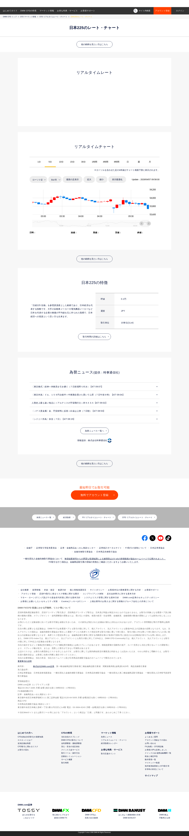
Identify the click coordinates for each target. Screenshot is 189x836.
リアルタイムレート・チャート (114, 740)
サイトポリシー (97, 590)
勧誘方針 (62, 590)
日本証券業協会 (157, 548)
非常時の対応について (154, 769)
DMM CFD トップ (10, 17)
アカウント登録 (162, 11)
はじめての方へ (25, 733)
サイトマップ (151, 775)
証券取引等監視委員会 (46, 548)
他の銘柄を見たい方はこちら (94, 44)
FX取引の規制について (136, 548)
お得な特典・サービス (67, 11)
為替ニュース (106, 737)
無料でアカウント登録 (94, 495)
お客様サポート (88, 11)
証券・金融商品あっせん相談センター (78, 548)
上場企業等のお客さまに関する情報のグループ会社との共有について (122, 601)
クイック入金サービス (70, 750)
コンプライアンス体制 (93, 594)
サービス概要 (66, 759)
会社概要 (25, 590)
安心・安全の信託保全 (70, 747)
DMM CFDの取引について (72, 740)
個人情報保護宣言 (78, 590)
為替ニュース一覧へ (94, 431)
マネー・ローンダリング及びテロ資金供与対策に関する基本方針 (50, 597)
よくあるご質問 (151, 737)
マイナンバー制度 (152, 763)
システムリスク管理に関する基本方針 (101, 597)
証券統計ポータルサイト (110, 548)
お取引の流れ (23, 750)
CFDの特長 (66, 733)
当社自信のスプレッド (70, 737)
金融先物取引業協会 (83, 552)
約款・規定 (49, 590)
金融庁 (29, 548)
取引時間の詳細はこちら (94, 336)
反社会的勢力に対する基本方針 (121, 594)
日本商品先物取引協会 (106, 552)
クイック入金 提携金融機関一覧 (158, 753)
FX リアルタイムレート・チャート (96, 517)
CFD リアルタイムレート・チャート (53, 17)
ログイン (180, 11)
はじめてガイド (10, 11)
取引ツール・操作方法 (70, 753)
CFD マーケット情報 (28, 17)
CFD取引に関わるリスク (28, 747)
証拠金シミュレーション (71, 756)
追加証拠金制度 (24, 743)
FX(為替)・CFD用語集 (154, 747)
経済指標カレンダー (109, 743)
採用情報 (36, 590)
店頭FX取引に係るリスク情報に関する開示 (59, 594)
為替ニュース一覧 (43, 517)
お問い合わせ (150, 743)
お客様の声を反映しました (156, 750)
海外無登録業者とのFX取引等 (157, 766)
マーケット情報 (47, 11)
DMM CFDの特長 (28, 11)
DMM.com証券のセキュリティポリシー (141, 597)
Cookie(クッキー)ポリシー (73, 601)
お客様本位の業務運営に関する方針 (124, 590)
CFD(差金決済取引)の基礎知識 (30, 737)
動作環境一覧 (150, 759)
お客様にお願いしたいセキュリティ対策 (39, 601)
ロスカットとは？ (25, 740)
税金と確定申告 (151, 756)
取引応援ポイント (108, 754)
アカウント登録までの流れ (156, 740)
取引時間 (65, 763)
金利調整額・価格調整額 (71, 743)
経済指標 (66, 517)
